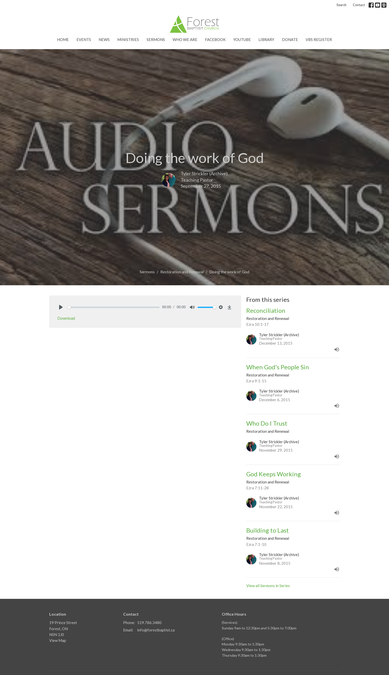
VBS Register (319, 39)
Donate (290, 39)
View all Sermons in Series (268, 585)
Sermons (156, 39)
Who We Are (185, 39)
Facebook (215, 39)
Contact (359, 5)
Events (83, 39)
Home (63, 39)
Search (341, 5)
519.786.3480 (149, 622)
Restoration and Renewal (182, 271)
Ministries (128, 39)
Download (66, 318)
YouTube (242, 39)
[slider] (114, 307)
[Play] (61, 307)
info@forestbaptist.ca (156, 630)
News (104, 39)
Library (266, 39)
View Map (57, 640)
